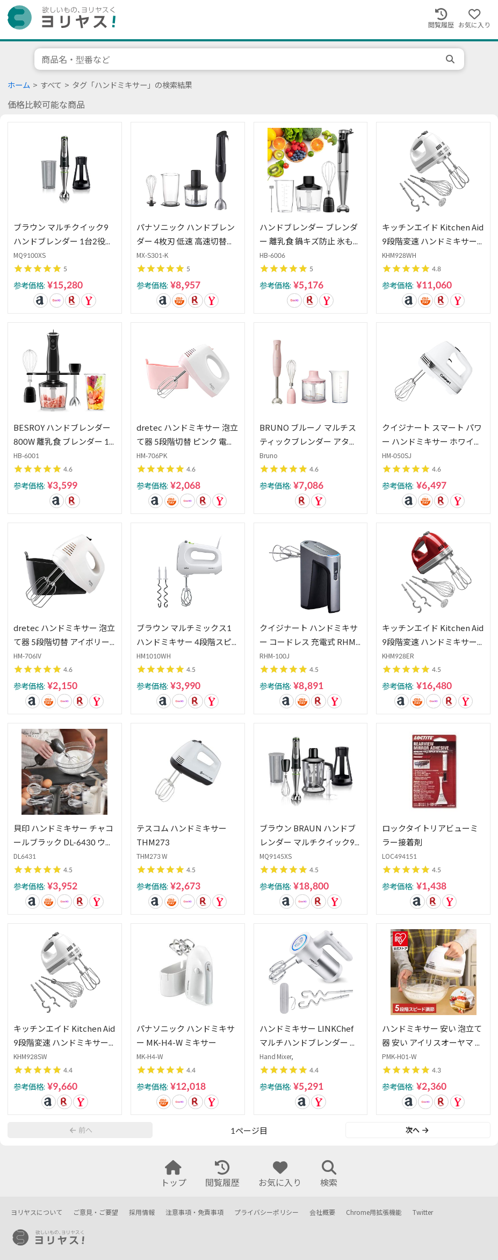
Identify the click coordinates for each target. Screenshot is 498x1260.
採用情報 (142, 1212)
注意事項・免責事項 (194, 1212)
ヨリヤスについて (36, 1212)
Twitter (423, 1212)
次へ (417, 1130)
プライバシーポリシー (266, 1212)
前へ (81, 1130)
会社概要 (322, 1212)
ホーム (19, 85)
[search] (451, 59)
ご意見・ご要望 (95, 1212)
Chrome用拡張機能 (374, 1212)
